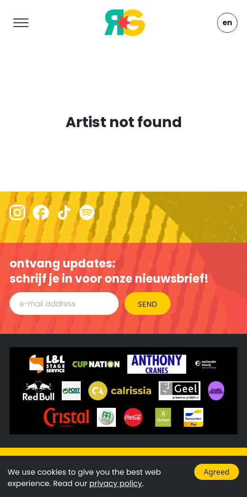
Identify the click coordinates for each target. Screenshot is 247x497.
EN (227, 22)
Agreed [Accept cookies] (216, 472)
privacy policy (115, 483)
